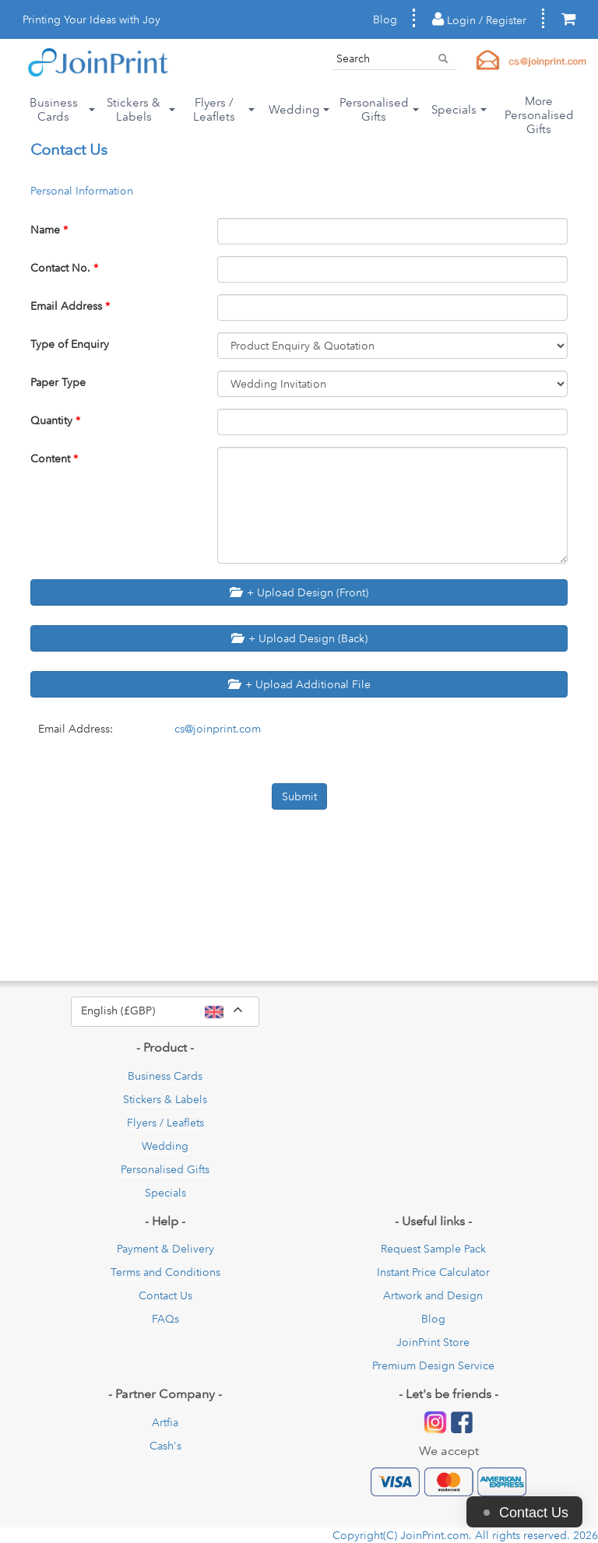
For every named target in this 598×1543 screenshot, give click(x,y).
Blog (385, 19)
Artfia (165, 1422)
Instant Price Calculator (433, 1272)
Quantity (55, 420)
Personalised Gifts (165, 1169)
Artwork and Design (433, 1295)
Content (54, 459)
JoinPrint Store (433, 1342)
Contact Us (165, 1295)
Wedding (165, 1146)
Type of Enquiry (69, 344)
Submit (299, 796)
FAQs (165, 1319)
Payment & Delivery (165, 1249)
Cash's (165, 1446)
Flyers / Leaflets (165, 1123)
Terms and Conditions (165, 1272)
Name (49, 230)
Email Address (70, 306)
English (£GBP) (170, 1011)
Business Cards (165, 1076)
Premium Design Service (433, 1365)
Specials (165, 1193)
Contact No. (64, 268)
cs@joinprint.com (217, 729)
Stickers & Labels (165, 1099)
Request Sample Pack (433, 1249)
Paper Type (58, 382)
